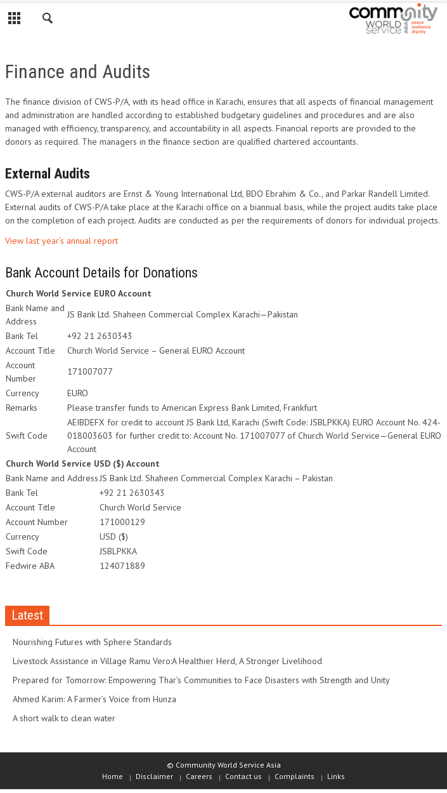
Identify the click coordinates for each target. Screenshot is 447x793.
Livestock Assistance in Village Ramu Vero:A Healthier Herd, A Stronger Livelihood (167, 661)
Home (112, 776)
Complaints (294, 776)
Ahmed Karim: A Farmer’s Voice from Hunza (94, 699)
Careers (199, 776)
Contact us (243, 776)
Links (336, 776)
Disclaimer (154, 776)
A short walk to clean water (64, 718)
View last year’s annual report (61, 240)
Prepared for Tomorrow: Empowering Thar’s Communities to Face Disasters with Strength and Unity (201, 680)
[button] (48, 20)
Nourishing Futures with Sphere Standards (92, 642)
